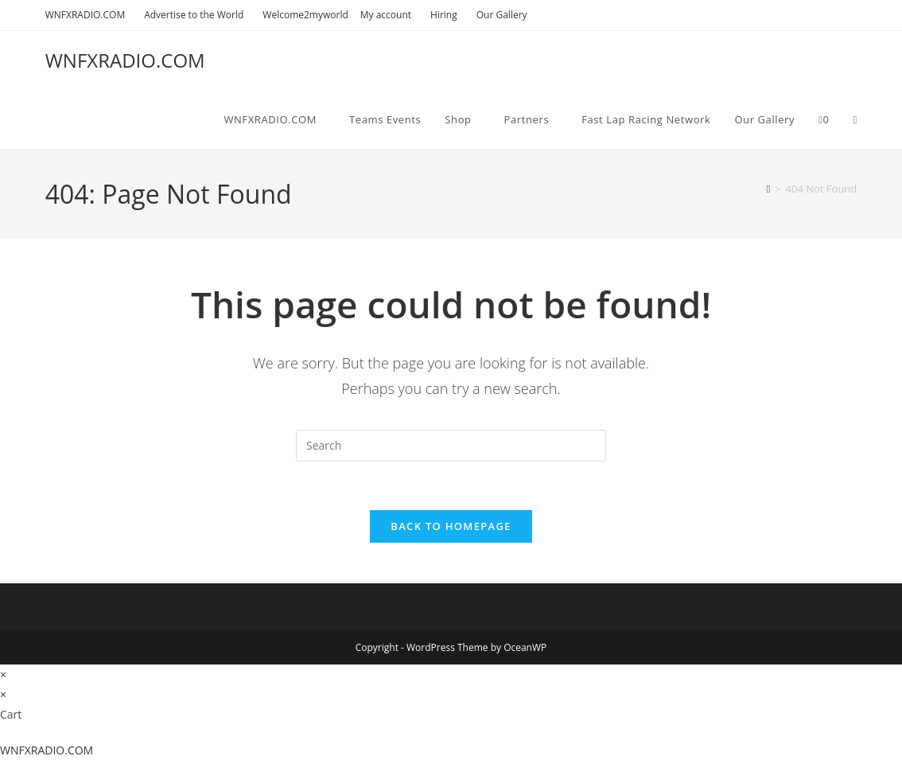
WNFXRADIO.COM (88, 14)
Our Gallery (501, 14)
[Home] (768, 188)
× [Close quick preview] (3, 674)
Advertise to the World (197, 14)
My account (389, 14)
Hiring (447, 14)
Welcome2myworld (305, 14)
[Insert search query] (451, 446)
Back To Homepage (451, 526)
